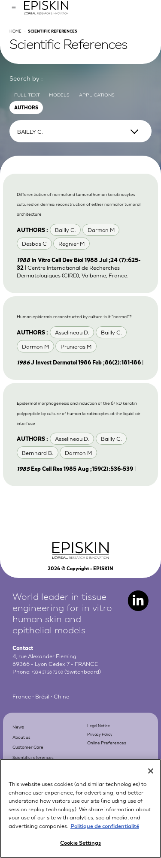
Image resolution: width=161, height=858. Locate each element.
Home (18, 47)
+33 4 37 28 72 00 (55, 729)
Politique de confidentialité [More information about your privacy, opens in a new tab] (104, 833)
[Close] (150, 778)
